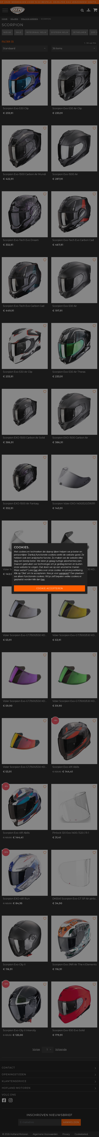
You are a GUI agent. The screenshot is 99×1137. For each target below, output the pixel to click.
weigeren (64, 573)
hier (36, 570)
